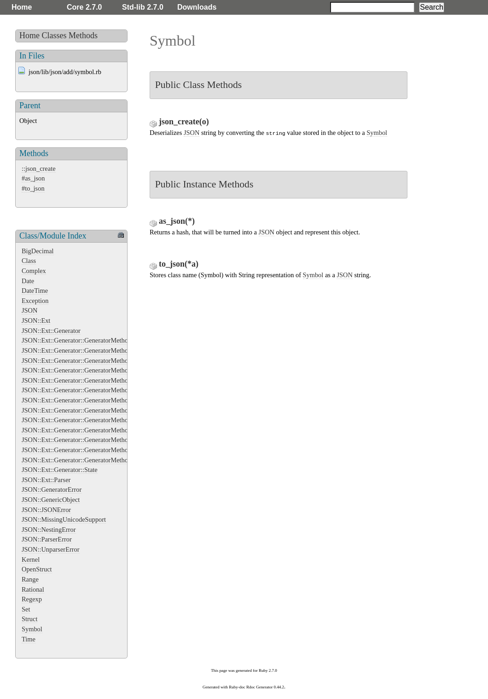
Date (28, 281)
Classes (54, 35)
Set (26, 609)
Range (30, 579)
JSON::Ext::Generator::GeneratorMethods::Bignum (90, 360)
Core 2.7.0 (84, 7)
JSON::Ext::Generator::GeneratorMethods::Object (88, 430)
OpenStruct (37, 569)
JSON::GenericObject (51, 499)
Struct (29, 619)
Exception (35, 300)
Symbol (32, 629)
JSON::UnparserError (51, 549)
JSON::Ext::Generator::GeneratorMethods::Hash (86, 400)
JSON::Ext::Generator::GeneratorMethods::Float (86, 390)
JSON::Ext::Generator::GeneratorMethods (78, 340)
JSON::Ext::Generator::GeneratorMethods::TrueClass (93, 460)
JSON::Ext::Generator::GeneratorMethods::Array (87, 350)
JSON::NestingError (49, 529)
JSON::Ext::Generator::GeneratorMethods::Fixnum (90, 380)
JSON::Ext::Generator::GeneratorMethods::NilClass (91, 420)
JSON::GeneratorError (51, 489)
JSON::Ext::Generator (51, 330)
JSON (29, 310)
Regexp (32, 599)
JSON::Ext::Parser (46, 479)
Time (28, 639)
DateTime (35, 290)
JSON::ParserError (47, 539)
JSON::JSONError (46, 509)
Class (29, 260)
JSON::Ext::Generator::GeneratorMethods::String (88, 439)
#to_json (33, 188)
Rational (33, 589)
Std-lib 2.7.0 (142, 7)
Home (22, 7)
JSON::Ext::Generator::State (60, 469)
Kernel (31, 559)
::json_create (39, 168)
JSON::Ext (36, 320)
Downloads (196, 7)
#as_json (33, 178)
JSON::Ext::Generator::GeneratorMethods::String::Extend (99, 450)
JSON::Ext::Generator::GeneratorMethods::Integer (89, 410)
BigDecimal (38, 251)
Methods (83, 35)
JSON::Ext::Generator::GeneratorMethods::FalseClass (94, 370)
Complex (34, 270)
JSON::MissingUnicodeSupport (64, 519)
